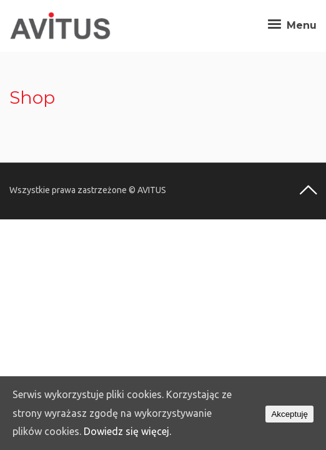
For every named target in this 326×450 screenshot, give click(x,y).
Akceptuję (289, 414)
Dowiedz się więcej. (127, 431)
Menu (291, 25)
